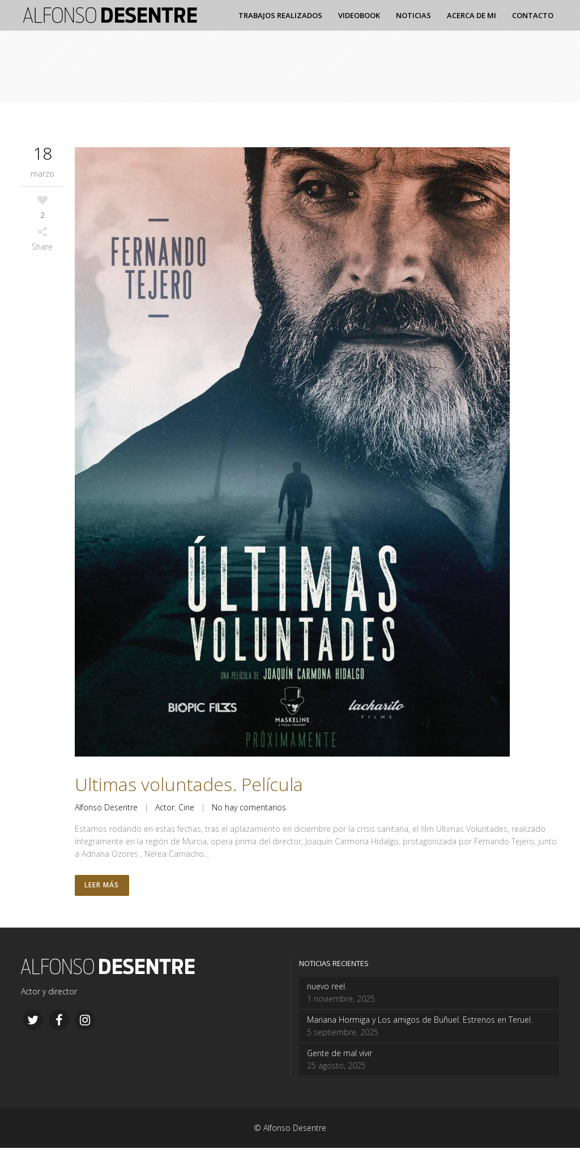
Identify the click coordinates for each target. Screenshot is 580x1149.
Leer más (102, 886)
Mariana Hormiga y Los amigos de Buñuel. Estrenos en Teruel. (419, 1020)
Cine (186, 807)
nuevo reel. (327, 987)
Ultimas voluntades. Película (189, 784)
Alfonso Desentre (106, 807)
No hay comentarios (249, 807)
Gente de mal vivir (339, 1054)
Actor (164, 807)
